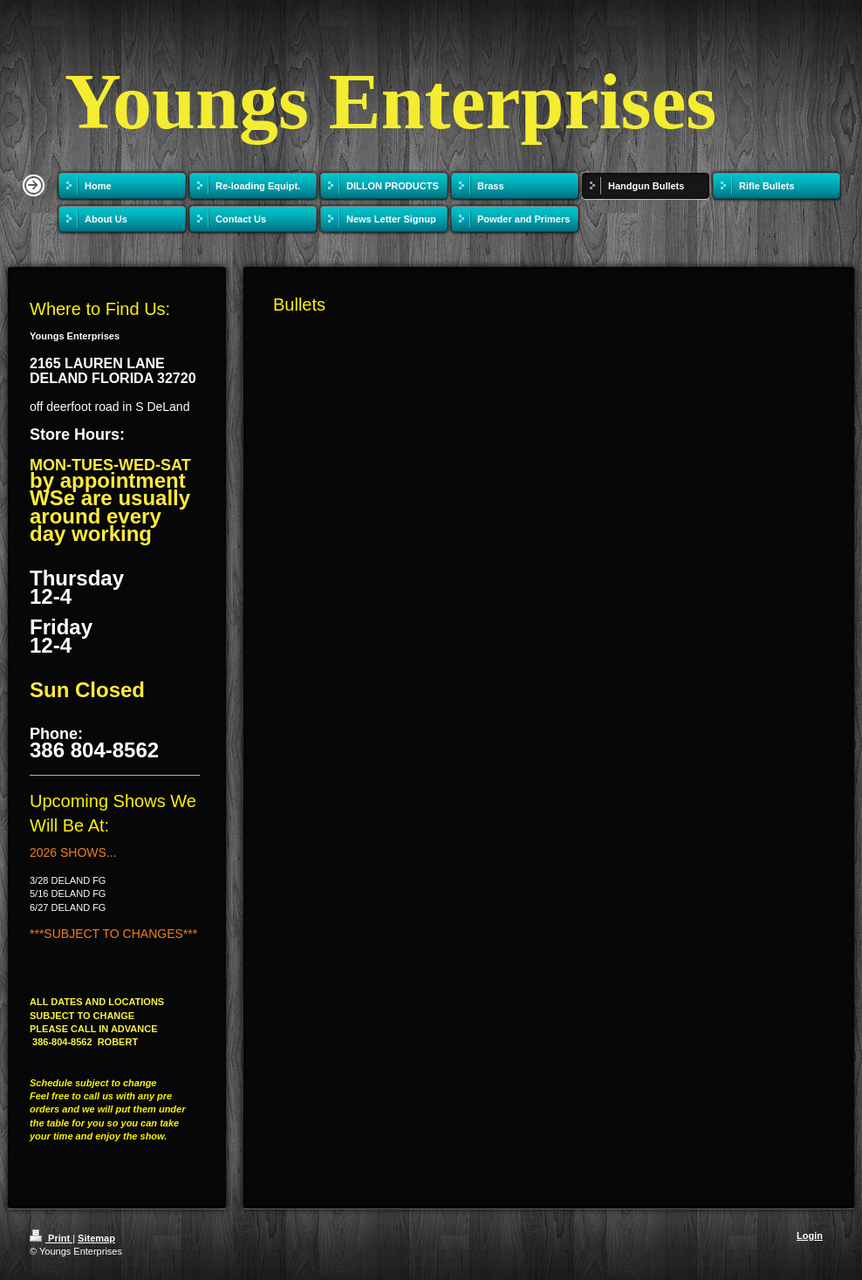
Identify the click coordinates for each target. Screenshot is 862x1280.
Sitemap (96, 1238)
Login (810, 1235)
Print (51, 1238)
